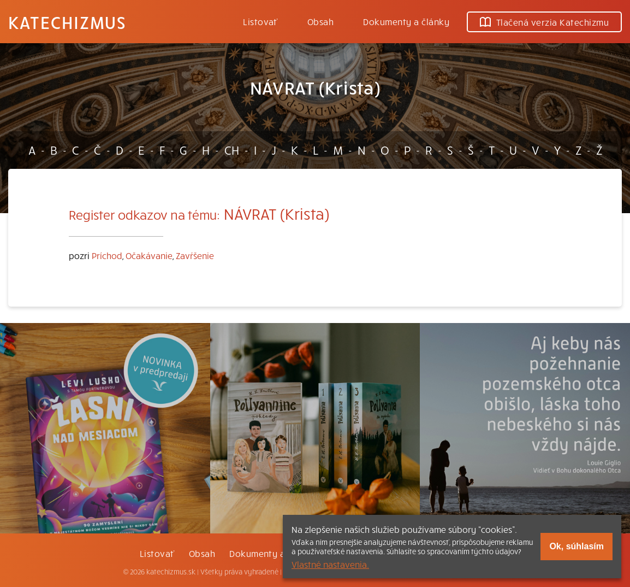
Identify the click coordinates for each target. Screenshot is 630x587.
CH (231, 149)
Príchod (107, 255)
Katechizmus (67, 22)
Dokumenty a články (406, 21)
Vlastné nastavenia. (330, 564)
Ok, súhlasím (576, 546)
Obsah (320, 21)
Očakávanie (149, 255)
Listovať (260, 21)
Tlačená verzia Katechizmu (544, 21)
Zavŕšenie (195, 255)
